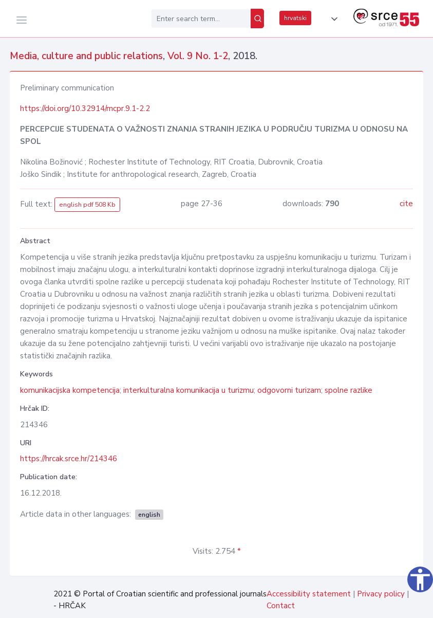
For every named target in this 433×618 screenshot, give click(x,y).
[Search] (257, 18)
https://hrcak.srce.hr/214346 (68, 458)
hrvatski (295, 18)
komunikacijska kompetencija (70, 390)
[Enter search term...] (201, 18)
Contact (281, 606)
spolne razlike (348, 390)
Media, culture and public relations (86, 56)
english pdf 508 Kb (87, 205)
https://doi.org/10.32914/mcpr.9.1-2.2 (85, 108)
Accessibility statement (309, 594)
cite (406, 203)
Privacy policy (381, 594)
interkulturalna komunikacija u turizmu (188, 390)
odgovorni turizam (289, 390)
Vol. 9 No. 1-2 (197, 56)
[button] (332, 19)
